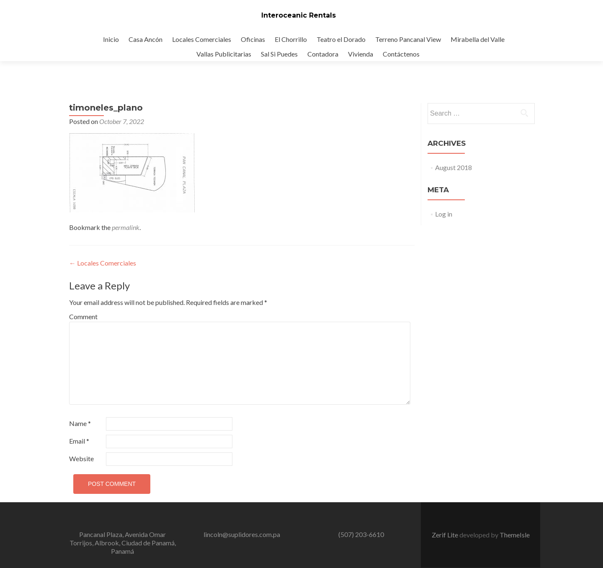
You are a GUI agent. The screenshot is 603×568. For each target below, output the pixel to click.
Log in (443, 214)
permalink (125, 227)
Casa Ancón (145, 39)
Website (81, 458)
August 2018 (453, 167)
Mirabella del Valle (478, 39)
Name (80, 423)
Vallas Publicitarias (223, 54)
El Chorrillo (291, 39)
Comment (83, 316)
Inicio (111, 39)
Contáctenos (401, 54)
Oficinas (253, 39)
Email (79, 441)
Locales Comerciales (201, 39)
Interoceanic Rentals (298, 15)
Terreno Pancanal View (408, 39)
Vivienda (360, 54)
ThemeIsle (515, 535)
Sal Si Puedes (279, 54)
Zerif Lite (445, 535)
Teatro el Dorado (341, 39)
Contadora (322, 54)
